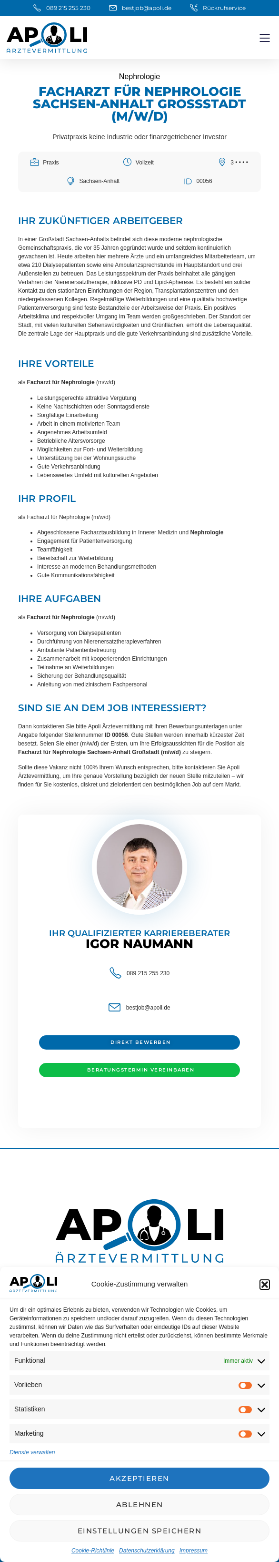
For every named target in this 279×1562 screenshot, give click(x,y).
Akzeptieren (139, 1478)
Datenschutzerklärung (147, 1550)
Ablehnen (139, 1504)
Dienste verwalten (32, 1452)
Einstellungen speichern (140, 1530)
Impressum (193, 1550)
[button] (264, 1284)
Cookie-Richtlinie (92, 1550)
